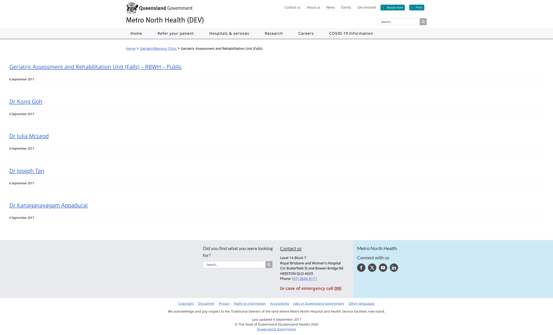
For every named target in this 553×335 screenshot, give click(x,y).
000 (337, 288)
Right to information (250, 303)
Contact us (291, 248)
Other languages (361, 303)
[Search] (423, 21)
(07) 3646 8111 (304, 278)
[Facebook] (361, 267)
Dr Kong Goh (25, 101)
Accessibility (279, 303)
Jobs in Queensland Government (319, 303)
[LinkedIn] (394, 267)
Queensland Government (276, 329)
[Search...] (398, 21)
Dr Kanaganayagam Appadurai (48, 205)
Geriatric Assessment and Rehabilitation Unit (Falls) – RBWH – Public (95, 66)
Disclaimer (206, 303)
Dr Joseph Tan (26, 170)
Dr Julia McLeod (29, 136)
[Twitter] (372, 267)
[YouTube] (383, 267)
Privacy (224, 303)
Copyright (186, 303)
